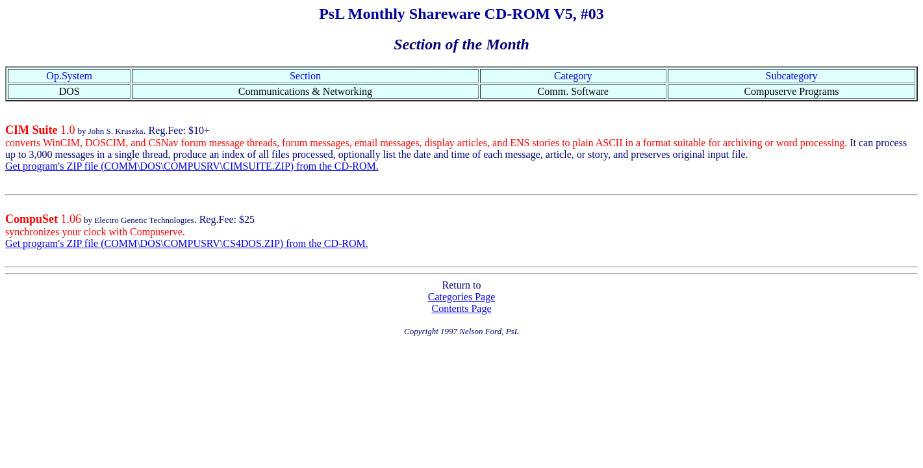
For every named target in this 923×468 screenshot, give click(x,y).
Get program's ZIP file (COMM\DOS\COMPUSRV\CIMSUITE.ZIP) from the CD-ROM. (192, 166)
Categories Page (462, 296)
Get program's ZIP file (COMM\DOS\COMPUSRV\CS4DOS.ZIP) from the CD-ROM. (186, 243)
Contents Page (462, 308)
